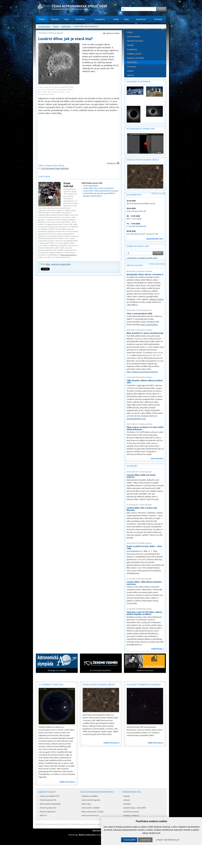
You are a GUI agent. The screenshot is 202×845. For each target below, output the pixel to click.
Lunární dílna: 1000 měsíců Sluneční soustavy (100, 191)
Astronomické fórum (90, 815)
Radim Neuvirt (145, 543)
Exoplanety (132, 49)
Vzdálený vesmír (134, 53)
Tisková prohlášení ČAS (49, 796)
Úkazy (129, 32)
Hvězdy (130, 45)
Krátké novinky (135, 265)
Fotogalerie (99, 19)
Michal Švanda (146, 609)
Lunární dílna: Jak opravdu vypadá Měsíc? (99, 193)
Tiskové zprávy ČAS (48, 800)
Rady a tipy (86, 804)
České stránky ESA (47, 811)
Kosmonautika (133, 36)
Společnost (141, 19)
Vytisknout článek (112, 33)
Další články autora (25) (92, 183)
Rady (126, 19)
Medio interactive (87, 834)
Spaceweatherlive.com (136, 418)
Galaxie (126, 800)
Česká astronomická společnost (55, 824)
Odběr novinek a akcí (138, 246)
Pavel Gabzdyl (57, 33)
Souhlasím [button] (129, 839)
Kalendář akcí (134, 194)
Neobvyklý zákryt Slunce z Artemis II (145, 274)
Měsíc (48, 264)
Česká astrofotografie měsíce (143, 159)
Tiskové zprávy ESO (48, 807)
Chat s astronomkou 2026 (139, 313)
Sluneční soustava (135, 41)
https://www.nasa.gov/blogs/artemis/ (142, 372)
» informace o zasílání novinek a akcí (142, 258)
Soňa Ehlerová (145, 310)
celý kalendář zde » (155, 238)
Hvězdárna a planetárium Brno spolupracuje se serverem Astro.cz (98, 824)
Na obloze (80, 19)
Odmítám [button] (145, 839)
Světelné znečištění (135, 58)
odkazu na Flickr (156, 299)
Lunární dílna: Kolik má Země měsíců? (141, 476)
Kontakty (158, 19)
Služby (116, 19)
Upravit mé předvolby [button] (167, 839)
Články (42, 19)
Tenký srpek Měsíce (90, 185)
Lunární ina (55, 264)
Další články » (157, 648)
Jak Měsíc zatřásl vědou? (92, 196)
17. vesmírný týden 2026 (51, 684)
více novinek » (157, 458)
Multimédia (66, 26)
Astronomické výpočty (91, 800)
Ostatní (130, 71)
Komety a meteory (131, 815)
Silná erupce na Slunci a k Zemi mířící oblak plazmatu (145, 428)
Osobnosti (131, 66)
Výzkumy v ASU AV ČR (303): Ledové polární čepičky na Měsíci (144, 613)
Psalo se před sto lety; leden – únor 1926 (144, 547)
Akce (67, 19)
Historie (130, 75)
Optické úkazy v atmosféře (134, 807)
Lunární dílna (65, 264)
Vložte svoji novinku (157, 264)
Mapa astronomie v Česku (93, 811)
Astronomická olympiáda (50, 804)
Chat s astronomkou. (149, 324)
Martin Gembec (146, 271)
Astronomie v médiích (91, 807)
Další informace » (68, 782)
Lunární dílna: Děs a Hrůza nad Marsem (98, 188)
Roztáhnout (111, 163)
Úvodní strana (44, 26)
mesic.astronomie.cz (68, 255)
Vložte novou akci (158, 193)
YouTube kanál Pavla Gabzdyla (55, 168)
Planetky (127, 804)
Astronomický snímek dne (141, 128)
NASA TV (43, 815)
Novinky (54, 19)
